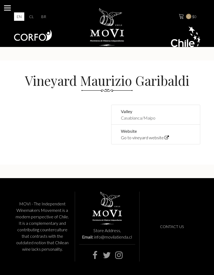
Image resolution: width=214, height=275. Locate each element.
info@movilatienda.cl (113, 236)
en (19, 16)
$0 (187, 16)
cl (31, 16)
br (43, 16)
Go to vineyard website (145, 137)
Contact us (172, 226)
